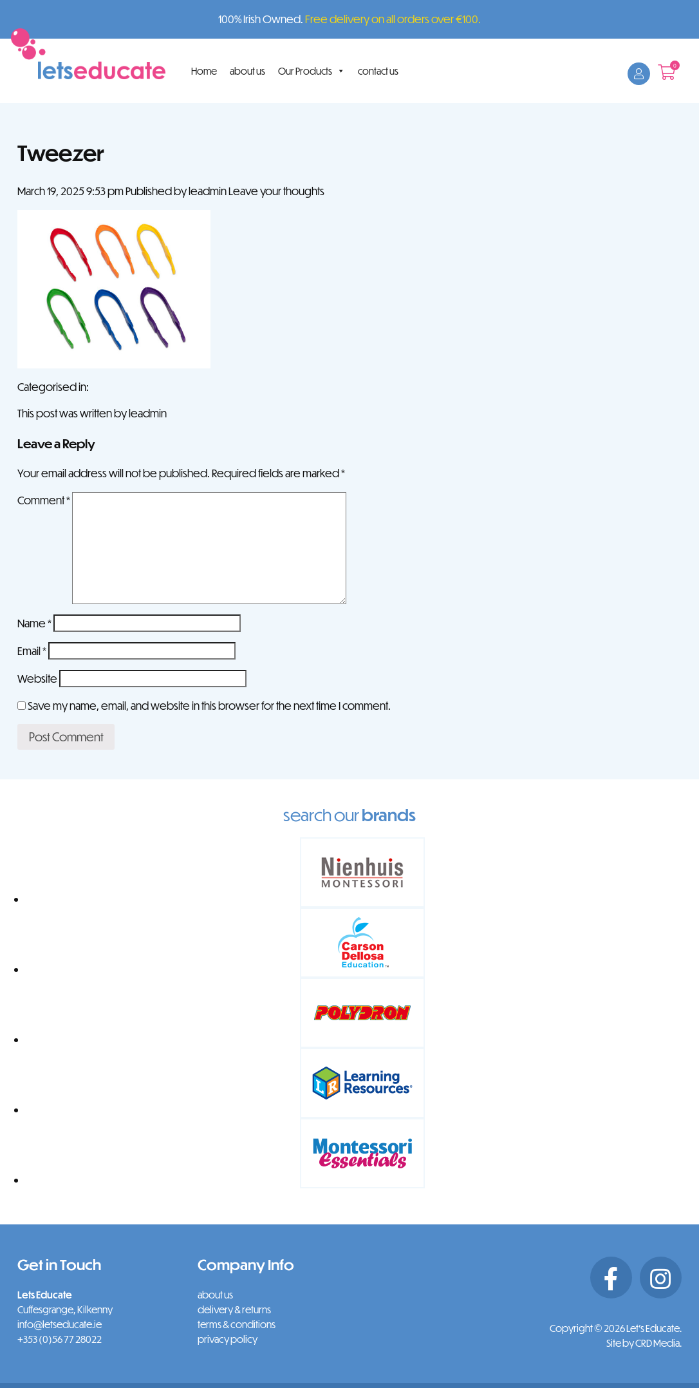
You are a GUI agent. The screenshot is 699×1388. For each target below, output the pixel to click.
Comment (43, 500)
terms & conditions (236, 1324)
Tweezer (60, 152)
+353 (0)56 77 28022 (59, 1339)
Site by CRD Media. (644, 1343)
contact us (378, 71)
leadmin (208, 191)
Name (34, 623)
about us (247, 71)
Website (37, 678)
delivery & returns (234, 1309)
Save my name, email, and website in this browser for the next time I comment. (209, 705)
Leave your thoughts (276, 191)
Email (31, 651)
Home (204, 71)
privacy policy (227, 1339)
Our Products (311, 71)
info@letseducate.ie (59, 1324)
